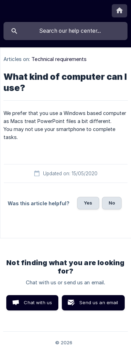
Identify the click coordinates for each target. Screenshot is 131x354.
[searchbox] (65, 31)
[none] (119, 10)
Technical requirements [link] (59, 59)
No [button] (112, 203)
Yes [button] (88, 203)
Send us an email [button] (98, 302)
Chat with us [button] (38, 302)
